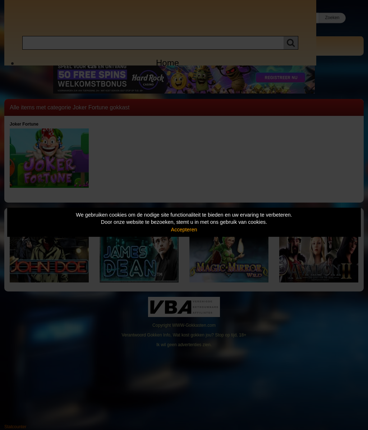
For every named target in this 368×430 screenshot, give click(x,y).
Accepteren (184, 229)
